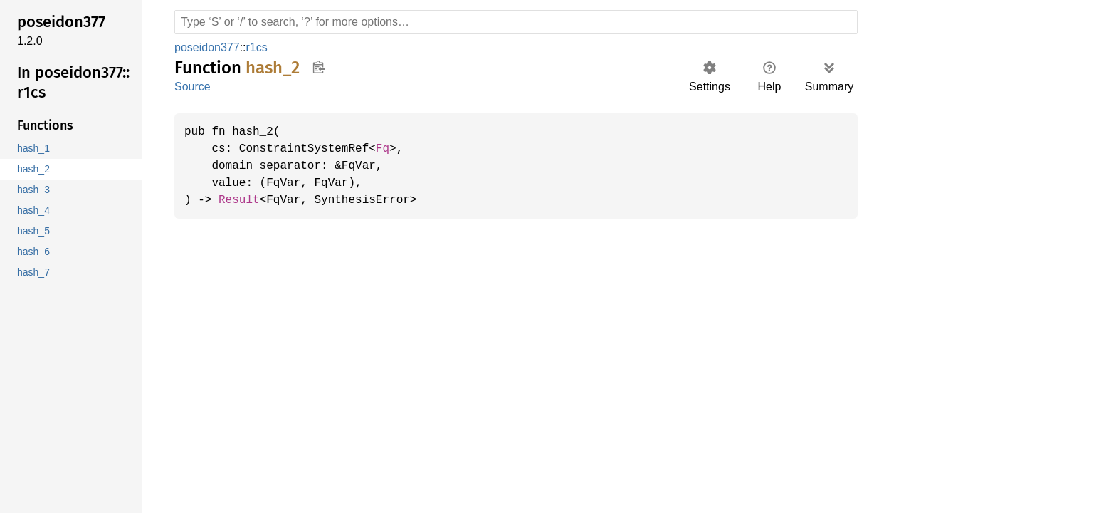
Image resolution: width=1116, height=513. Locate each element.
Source (192, 86)
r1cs (254, 47)
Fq (391, 149)
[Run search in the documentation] (516, 22)
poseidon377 (206, 47)
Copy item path (318, 67)
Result (241, 200)
